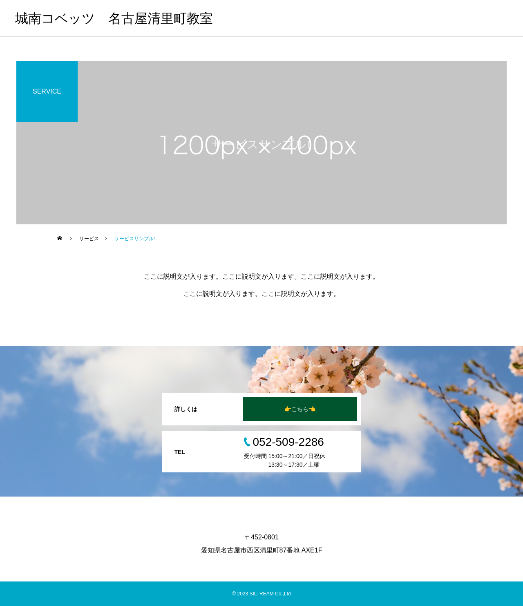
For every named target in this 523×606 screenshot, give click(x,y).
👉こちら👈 (299, 409)
